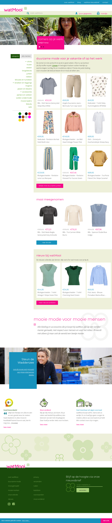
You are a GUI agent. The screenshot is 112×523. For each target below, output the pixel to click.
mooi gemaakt (13, 496)
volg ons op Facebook (14, 514)
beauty (29, 104)
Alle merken (26, 56)
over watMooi (13, 487)
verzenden (38, 491)
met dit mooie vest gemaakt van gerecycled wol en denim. (23, 372)
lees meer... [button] (26, 520)
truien (29, 65)
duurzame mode (14, 491)
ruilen (36, 496)
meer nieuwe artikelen (47, 303)
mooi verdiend (39, 509)
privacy (36, 487)
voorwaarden (39, 504)
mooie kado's (26, 101)
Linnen (55, 65)
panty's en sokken (24, 95)
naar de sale (46, 242)
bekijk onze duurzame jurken (50, 186)
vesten (29, 68)
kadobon (37, 500)
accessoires (27, 92)
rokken (29, 77)
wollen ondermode (24, 98)
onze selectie (13, 504)
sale (30, 107)
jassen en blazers (25, 89)
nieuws (10, 509)
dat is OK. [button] (106, 520)
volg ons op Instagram (9, 514)
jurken (29, 74)
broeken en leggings (23, 83)
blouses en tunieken (23, 80)
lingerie (29, 86)
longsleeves (27, 71)
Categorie (15, 56)
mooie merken (13, 500)
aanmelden (82, 500)
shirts (29, 62)
